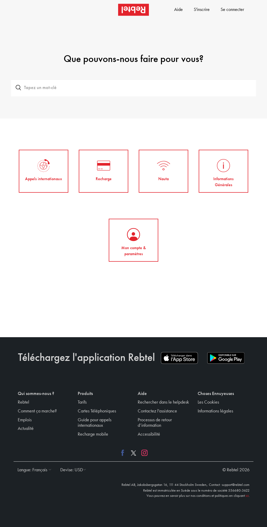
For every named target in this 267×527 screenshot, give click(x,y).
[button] (33, 470)
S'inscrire (202, 9)
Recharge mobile (93, 434)
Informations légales (215, 411)
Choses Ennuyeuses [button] (216, 393)
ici (247, 496)
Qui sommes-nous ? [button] (36, 393)
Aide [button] (142, 393)
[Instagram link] (143, 452)
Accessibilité (149, 434)
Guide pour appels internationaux (94, 423)
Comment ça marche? (37, 411)
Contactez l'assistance (157, 411)
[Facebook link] (123, 452)
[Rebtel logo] (133, 10)
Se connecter (232, 9)
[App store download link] (179, 358)
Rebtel (23, 402)
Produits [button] (85, 393)
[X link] (133, 452)
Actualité (26, 428)
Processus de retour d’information (155, 423)
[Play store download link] (225, 358)
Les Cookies (208, 402)
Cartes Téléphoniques (97, 411)
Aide (178, 9)
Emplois (25, 420)
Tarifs (82, 402)
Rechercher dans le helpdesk (163, 402)
